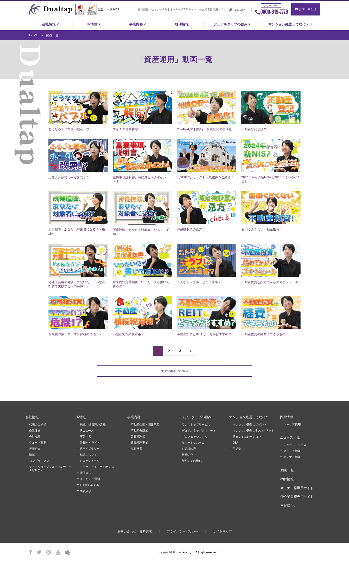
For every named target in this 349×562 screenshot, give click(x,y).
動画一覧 (287, 469)
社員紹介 (187, 454)
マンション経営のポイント (250, 424)
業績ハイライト (90, 442)
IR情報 (94, 24)
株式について (88, 454)
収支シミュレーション (247, 436)
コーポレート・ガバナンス (97, 466)
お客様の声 (189, 448)
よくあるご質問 (90, 478)
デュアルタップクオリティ (199, 430)
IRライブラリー (89, 448)
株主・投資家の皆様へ (94, 424)
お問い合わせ (305, 9)
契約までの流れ (192, 460)
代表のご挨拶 (37, 424)
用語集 (237, 448)
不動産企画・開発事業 (145, 424)
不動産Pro (287, 505)
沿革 (32, 454)
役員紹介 (34, 448)
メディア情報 (292, 450)
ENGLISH (239, 9)
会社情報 (51, 24)
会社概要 (34, 436)
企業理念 (34, 430)
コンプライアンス (40, 460)
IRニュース (87, 430)
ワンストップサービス (196, 424)
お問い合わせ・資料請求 (134, 530)
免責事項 (85, 490)
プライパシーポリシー (182, 530)
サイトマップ (222, 530)
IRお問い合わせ (89, 484)
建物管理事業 (139, 442)
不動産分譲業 (139, 430)
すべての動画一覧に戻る (174, 370)
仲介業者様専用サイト (212, 9)
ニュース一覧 (290, 437)
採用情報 (143, 9)
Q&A (235, 442)
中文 (250, 9)
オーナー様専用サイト (183, 9)
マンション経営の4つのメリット (253, 430)
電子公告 (85, 472)
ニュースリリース (295, 444)
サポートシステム (193, 442)
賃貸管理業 (138, 436)
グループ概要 (37, 442)
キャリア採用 (292, 424)
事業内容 (138, 24)
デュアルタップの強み (233, 24)
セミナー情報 (159, 9)
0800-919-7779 (271, 11)
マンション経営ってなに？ (290, 24)
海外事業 (136, 448)
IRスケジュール (89, 460)
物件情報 (182, 24)
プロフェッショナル (194, 436)
